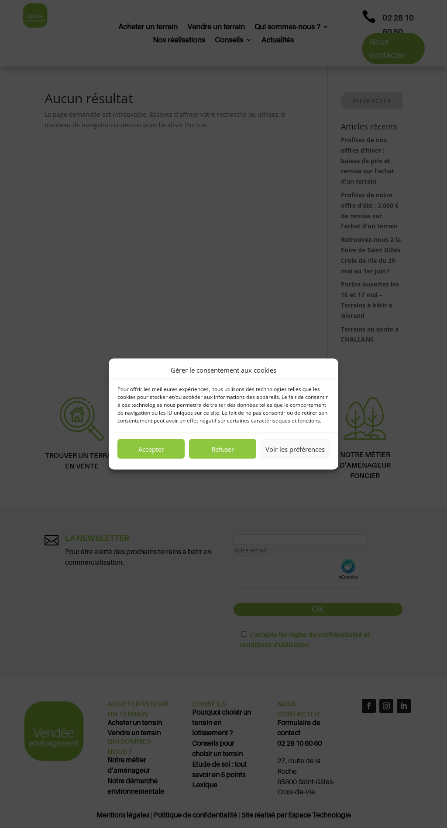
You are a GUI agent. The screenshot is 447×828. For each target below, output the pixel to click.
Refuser (222, 448)
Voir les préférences (295, 448)
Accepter (151, 448)
